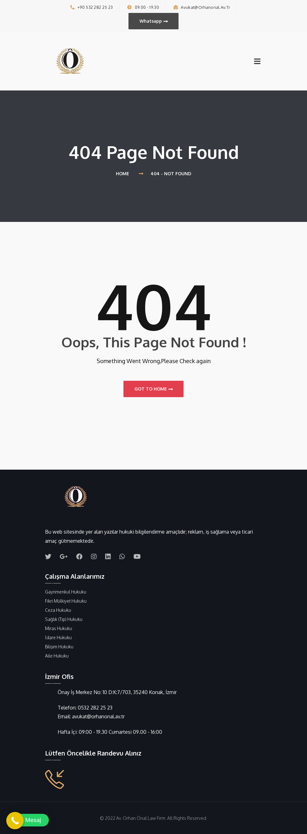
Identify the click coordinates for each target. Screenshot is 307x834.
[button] (27, 820)
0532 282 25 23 (95, 707)
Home (124, 173)
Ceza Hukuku (58, 610)
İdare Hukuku (58, 637)
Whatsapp (153, 21)
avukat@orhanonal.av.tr (201, 7)
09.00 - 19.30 (143, 7)
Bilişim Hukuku (59, 646)
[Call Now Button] (15, 820)
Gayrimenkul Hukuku (65, 591)
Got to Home (153, 389)
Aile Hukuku (57, 655)
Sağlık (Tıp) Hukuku (63, 619)
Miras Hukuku (58, 628)
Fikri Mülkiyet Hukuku (66, 601)
